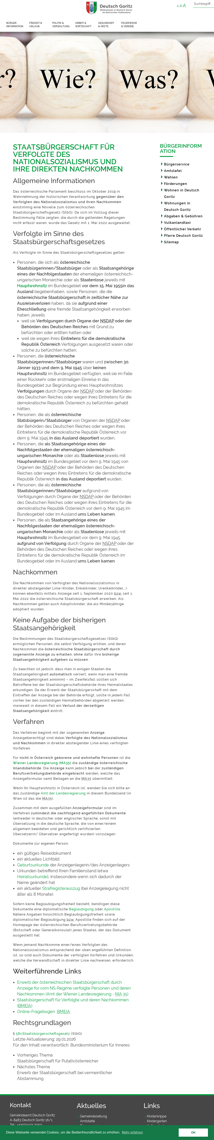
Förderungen (175, 184)
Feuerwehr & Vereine (129, 25)
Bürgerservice (177, 164)
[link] (75, 1058)
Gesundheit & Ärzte (106, 25)
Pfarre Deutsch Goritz (183, 236)
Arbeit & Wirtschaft (83, 25)
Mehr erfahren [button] (132, 1132)
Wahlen (171, 177)
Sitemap (171, 242)
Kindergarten (157, 1121)
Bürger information (14, 25)
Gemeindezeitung (93, 1116)
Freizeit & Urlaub (35, 25)
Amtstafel (173, 171)
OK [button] (193, 1132)
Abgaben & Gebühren (183, 216)
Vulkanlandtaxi (177, 223)
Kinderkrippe (156, 1116)
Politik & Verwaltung (61, 25)
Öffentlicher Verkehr (182, 229)
